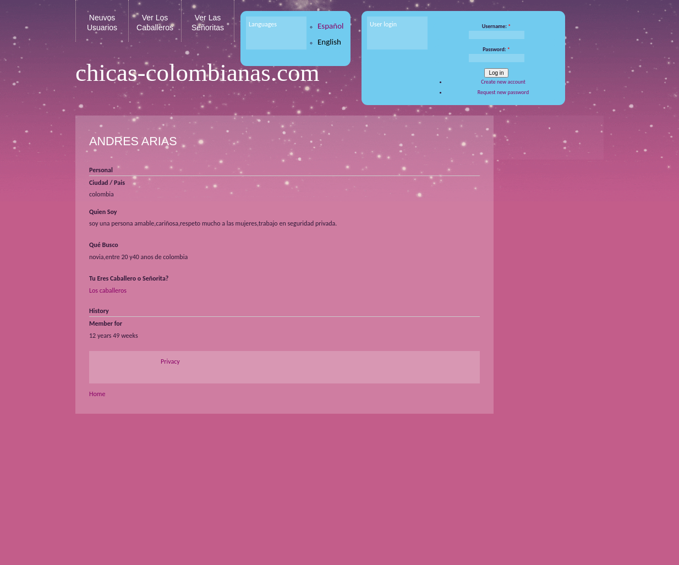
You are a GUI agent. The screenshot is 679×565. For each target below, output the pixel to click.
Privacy (170, 361)
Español (330, 26)
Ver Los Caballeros (154, 22)
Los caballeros (108, 290)
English (329, 42)
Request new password (503, 92)
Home (97, 394)
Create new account (503, 81)
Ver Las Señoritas (207, 22)
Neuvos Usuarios (102, 22)
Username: (496, 26)
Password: (496, 49)
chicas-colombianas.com (197, 72)
